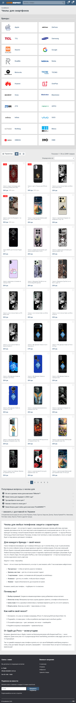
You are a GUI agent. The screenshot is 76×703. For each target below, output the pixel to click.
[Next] (47, 482)
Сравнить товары (44, 672)
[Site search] (42, 2)
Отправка (42, 667)
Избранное (42, 669)
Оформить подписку (33, 689)
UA (70, 701)
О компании (42, 664)
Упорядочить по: (48, 158)
